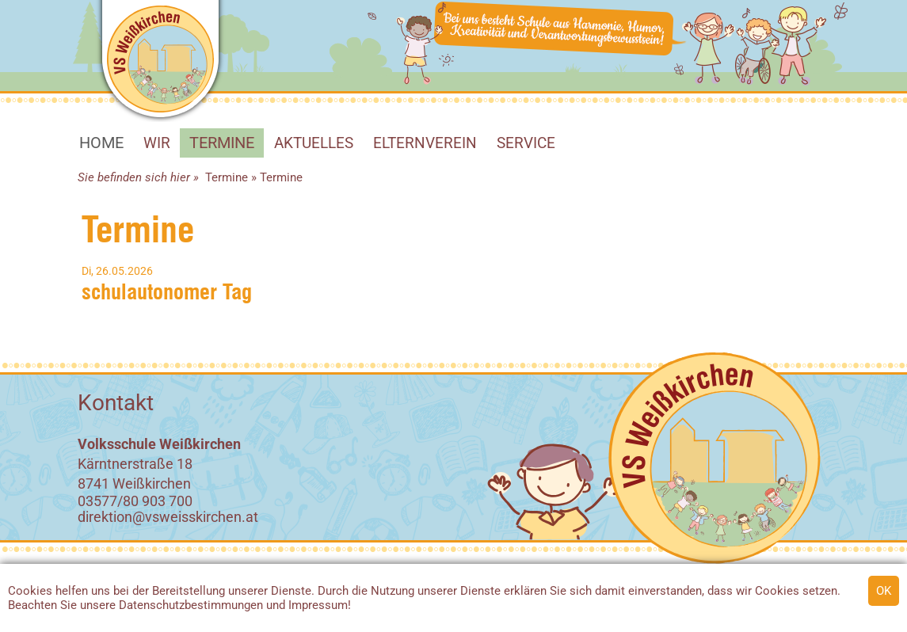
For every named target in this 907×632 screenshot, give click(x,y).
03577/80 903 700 (135, 501)
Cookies (30, 591)
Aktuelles (313, 143)
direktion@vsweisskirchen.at (168, 516)
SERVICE (526, 143)
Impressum (318, 605)
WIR (156, 143)
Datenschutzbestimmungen (191, 605)
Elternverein (425, 143)
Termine (221, 142)
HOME (101, 142)
